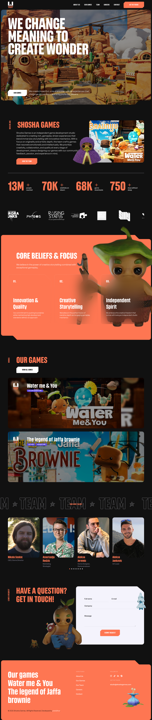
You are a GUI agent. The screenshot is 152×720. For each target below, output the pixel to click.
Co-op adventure (35, 390)
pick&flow (56, 711)
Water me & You (42, 386)
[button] (134, 5)
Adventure (41, 444)
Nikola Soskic (15, 557)
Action (31, 444)
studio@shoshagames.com (120, 684)
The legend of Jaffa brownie (53, 440)
